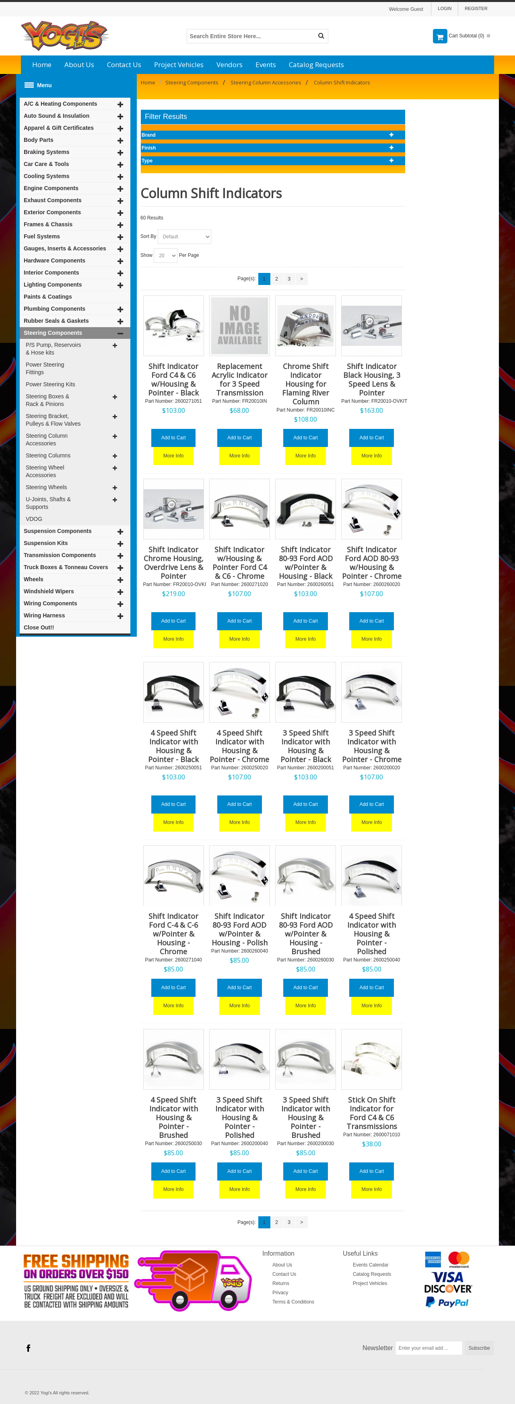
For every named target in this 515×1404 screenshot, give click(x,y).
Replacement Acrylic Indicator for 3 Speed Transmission (240, 379)
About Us (79, 64)
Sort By (148, 236)
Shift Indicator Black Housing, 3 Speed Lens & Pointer (371, 379)
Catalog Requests (316, 64)
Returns (280, 1283)
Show (146, 255)
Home (42, 64)
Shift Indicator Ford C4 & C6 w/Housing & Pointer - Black (173, 379)
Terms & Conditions (293, 1302)
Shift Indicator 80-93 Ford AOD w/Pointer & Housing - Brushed (306, 933)
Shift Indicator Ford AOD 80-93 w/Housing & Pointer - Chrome (372, 563)
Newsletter (378, 1348)
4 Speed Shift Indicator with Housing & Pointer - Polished (371, 933)
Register (476, 8)
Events (265, 64)
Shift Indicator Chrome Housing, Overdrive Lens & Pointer (174, 563)
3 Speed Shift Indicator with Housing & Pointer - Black (305, 746)
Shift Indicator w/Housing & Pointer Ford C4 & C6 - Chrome (239, 563)
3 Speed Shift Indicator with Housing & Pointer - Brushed (305, 1117)
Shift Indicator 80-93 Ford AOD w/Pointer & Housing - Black (306, 563)
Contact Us (124, 64)
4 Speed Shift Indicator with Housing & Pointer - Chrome (239, 746)
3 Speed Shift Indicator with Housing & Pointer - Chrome (372, 746)
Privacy (280, 1292)
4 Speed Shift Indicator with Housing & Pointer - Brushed (173, 1117)
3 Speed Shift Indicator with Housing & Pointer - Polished (239, 1117)
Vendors (229, 64)
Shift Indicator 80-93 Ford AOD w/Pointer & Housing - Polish (240, 929)
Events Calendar (371, 1265)
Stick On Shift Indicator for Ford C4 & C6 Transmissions (371, 1113)
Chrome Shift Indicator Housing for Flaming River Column (305, 383)
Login (444, 8)
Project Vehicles (179, 64)
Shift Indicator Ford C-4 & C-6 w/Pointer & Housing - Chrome (173, 933)
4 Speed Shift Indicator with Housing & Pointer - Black (173, 746)
